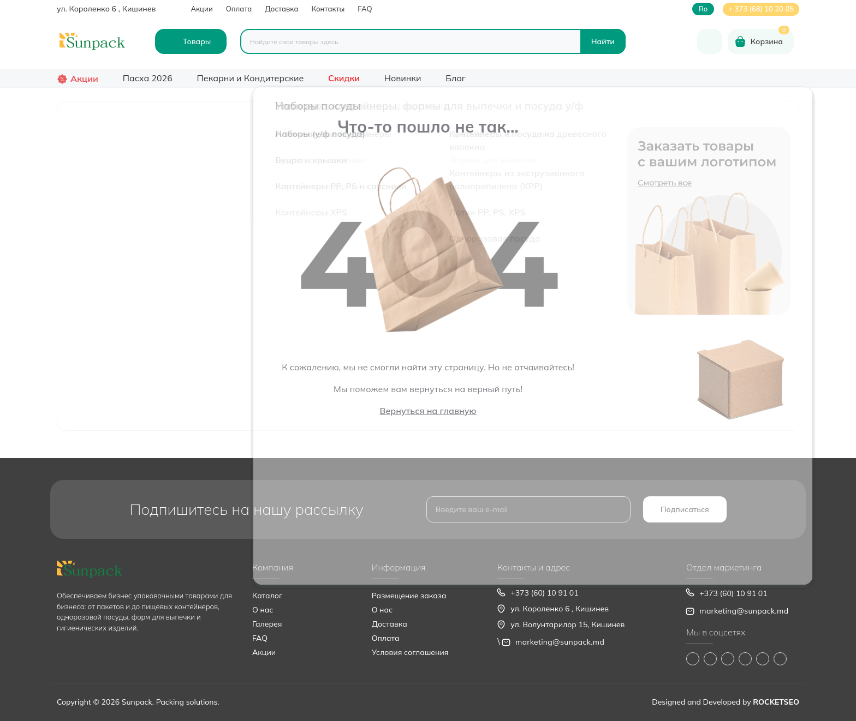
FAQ (365, 8)
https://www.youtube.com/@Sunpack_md (745, 658)
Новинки (402, 78)
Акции (201, 8)
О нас (262, 610)
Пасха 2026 (148, 78)
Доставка (281, 8)
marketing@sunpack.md (559, 642)
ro (703, 9)
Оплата (239, 8)
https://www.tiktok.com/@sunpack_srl (727, 658)
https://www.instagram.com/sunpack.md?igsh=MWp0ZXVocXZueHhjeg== (710, 658)
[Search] (603, 41)
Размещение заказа (409, 595)
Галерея (267, 624)
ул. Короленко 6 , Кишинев (106, 9)
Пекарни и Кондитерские (250, 78)
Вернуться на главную (427, 410)
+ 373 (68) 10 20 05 (761, 8)
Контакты (327, 8)
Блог (455, 78)
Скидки (344, 78)
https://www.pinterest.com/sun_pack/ (780, 658)
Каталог (267, 595)
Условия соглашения (410, 652)
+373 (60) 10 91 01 (544, 593)
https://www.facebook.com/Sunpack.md (692, 658)
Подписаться (685, 509)
